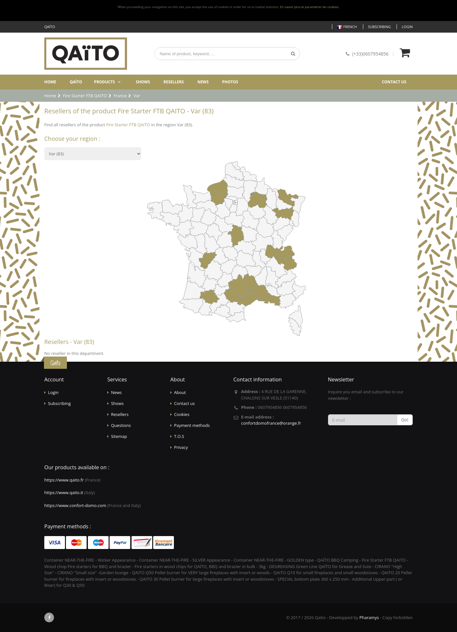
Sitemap (119, 436)
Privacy (181, 447)
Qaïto (76, 82)
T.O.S (179, 436)
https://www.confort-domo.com (75, 505)
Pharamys (369, 617)
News (203, 82)
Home (50, 82)
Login (407, 26)
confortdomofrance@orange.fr (271, 423)
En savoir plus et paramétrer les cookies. (309, 7)
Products (104, 82)
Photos (230, 82)
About (180, 392)
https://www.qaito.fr (64, 480)
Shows (143, 82)
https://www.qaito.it (63, 492)
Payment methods (192, 425)
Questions (121, 425)
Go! (404, 420)
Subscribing (379, 26)
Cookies (181, 414)
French (347, 27)
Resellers (174, 82)
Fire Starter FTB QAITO (128, 125)
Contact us (394, 82)
